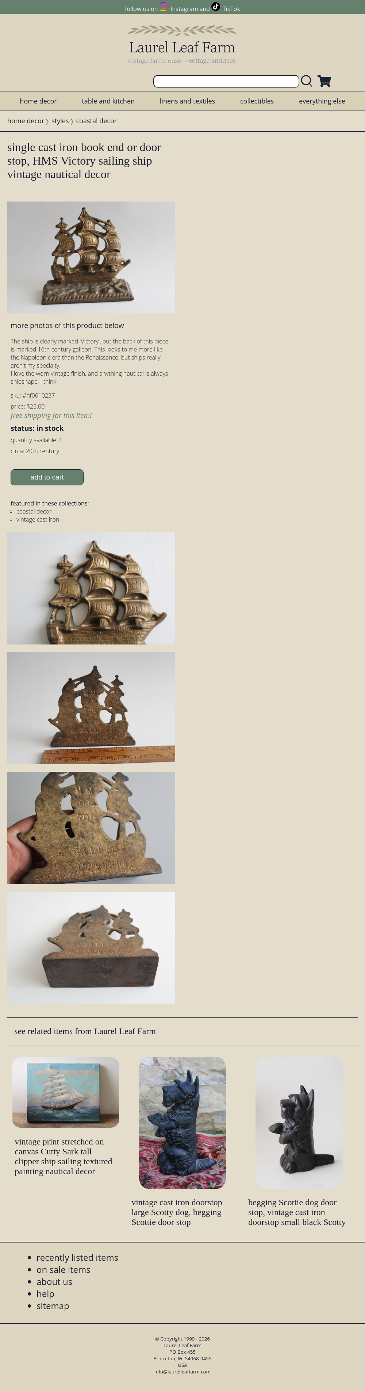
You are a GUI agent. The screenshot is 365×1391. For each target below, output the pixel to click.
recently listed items (77, 1257)
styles (60, 120)
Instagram (184, 9)
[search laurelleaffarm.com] (308, 81)
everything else (322, 101)
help (45, 1293)
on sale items (63, 1269)
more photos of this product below (67, 325)
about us (54, 1281)
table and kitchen (108, 101)
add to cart (47, 477)
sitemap (52, 1306)
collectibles (257, 101)
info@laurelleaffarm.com (182, 1371)
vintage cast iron (37, 519)
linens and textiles (187, 101)
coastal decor (96, 120)
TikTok (231, 9)
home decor (38, 101)
